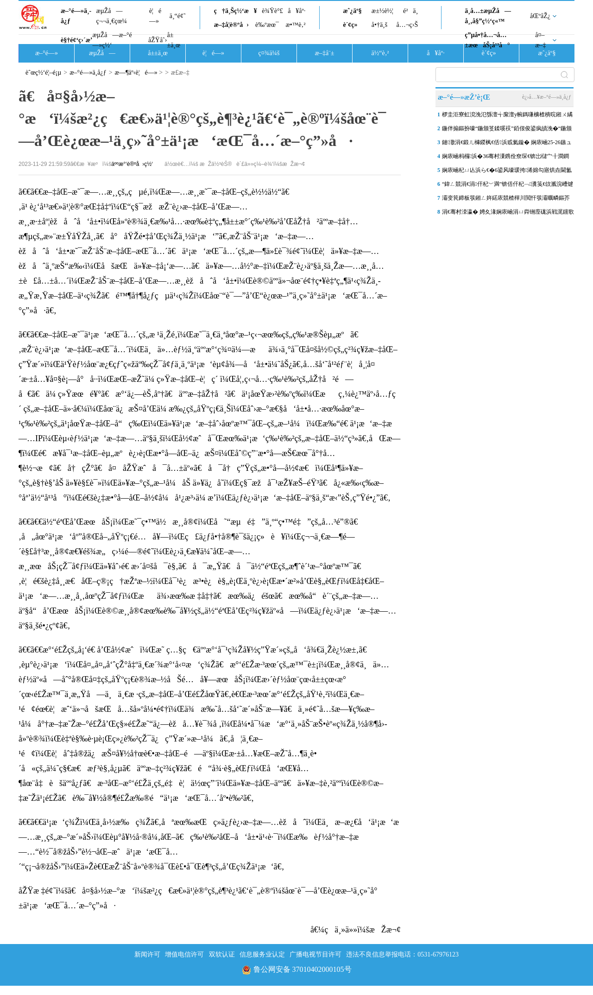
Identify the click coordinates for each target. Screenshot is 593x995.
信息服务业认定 (262, 954)
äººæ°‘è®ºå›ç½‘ (132, 164)
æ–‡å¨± (324, 53)
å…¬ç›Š (407, 24)
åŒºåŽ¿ (540, 16)
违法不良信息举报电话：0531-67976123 (402, 954)
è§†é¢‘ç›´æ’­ (76, 40)
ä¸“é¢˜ (178, 16)
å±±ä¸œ (173, 40)
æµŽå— (102, 53)
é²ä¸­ (410, 10)
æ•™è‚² (295, 24)
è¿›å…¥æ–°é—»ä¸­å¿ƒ (546, 97)
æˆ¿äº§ (352, 10)
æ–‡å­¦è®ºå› (231, 24)
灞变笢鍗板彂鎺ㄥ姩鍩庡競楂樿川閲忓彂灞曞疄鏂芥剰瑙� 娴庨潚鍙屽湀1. (506, 200)
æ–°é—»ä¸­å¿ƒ (76, 16)
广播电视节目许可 (315, 954)
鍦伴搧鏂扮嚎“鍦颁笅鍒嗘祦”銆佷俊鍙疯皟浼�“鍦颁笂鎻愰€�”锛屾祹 (507, 130)
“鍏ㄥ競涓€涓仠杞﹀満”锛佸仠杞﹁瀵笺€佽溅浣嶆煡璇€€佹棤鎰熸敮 (507, 186)
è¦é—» (155, 16)
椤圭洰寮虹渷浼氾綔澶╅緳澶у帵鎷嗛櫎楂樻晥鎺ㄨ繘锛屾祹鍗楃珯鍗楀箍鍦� (507, 116)
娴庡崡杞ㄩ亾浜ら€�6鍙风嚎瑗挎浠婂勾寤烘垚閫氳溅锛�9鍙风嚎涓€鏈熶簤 (507, 172)
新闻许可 (147, 954)
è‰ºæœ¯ (267, 24)
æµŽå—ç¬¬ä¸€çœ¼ (111, 16)
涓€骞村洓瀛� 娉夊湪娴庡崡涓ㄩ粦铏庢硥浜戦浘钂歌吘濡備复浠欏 (508, 214)
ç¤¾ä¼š (269, 53)
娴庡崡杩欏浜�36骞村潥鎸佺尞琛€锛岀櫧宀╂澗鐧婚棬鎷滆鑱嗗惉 (505, 158)
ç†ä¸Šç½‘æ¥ (235, 10)
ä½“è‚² (380, 53)
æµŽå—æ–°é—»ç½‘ (112, 40)
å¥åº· (296, 10)
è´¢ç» (352, 24)
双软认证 (222, 954)
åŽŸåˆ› (157, 40)
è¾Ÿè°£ (272, 10)
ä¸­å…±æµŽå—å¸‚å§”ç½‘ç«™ (488, 16)
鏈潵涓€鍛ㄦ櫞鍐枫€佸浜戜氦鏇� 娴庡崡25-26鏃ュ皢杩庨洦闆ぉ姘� (507, 144)
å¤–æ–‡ (540, 40)
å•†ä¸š (379, 24)
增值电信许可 (184, 954)
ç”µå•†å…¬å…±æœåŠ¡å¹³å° (487, 40)
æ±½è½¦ (382, 10)
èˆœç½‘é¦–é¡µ (43, 72)
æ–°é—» (46, 53)
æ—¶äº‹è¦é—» (136, 72)
